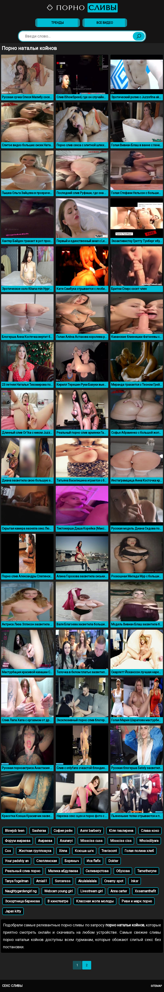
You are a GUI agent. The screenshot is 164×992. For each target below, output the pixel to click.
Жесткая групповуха (35, 851)
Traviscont (109, 851)
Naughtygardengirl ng (21, 891)
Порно (82, 7)
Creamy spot (113, 881)
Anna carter (118, 891)
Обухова (123, 871)
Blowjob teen (14, 831)
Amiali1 (41, 881)
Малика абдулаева (63, 871)
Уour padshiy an (17, 861)
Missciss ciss (121, 841)
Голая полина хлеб (139, 851)
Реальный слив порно (22, 871)
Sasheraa (39, 831)
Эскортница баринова (22, 901)
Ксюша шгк (84, 851)
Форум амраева (17, 841)
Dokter (113, 861)
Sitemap (156, 985)
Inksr (134, 881)
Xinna (63, 851)
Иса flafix (93, 861)
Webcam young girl (58, 891)
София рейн (63, 831)
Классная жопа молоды (95, 901)
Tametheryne (147, 871)
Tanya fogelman (16, 881)
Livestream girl (91, 891)
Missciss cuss (91, 841)
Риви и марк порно (137, 901)
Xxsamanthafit (145, 891)
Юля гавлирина (121, 831)
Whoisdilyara (148, 841)
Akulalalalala (87, 881)
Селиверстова (97, 871)
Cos (8, 851)
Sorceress (62, 881)
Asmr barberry (90, 831)
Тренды (57, 22)
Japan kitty (13, 911)
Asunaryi (66, 841)
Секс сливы (12, 986)
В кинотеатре (57, 901)
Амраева (45, 841)
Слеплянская (46, 861)
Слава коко (150, 831)
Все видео (105, 22)
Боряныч (71, 861)
